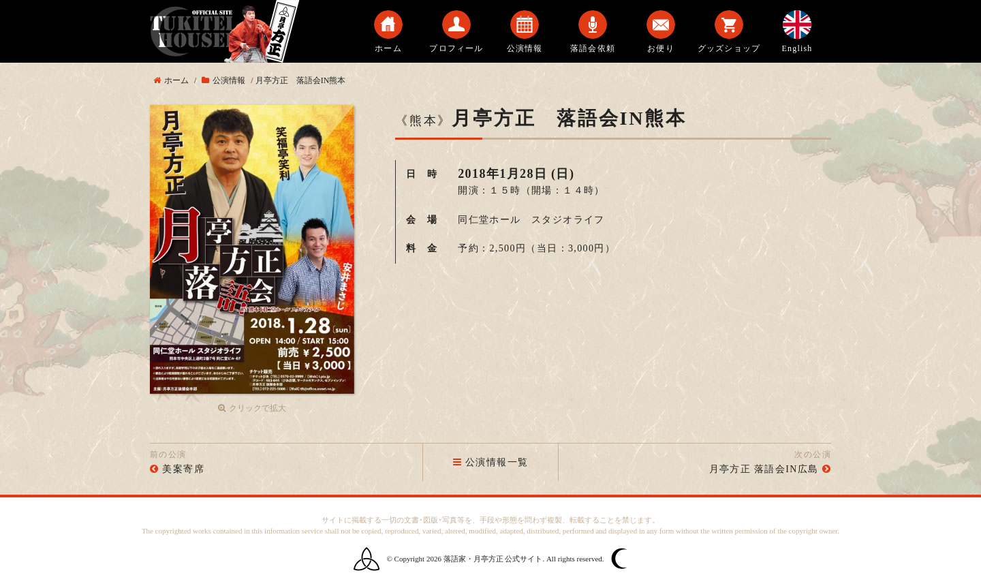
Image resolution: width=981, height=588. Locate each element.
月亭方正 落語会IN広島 (764, 469)
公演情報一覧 (491, 462)
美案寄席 (183, 469)
